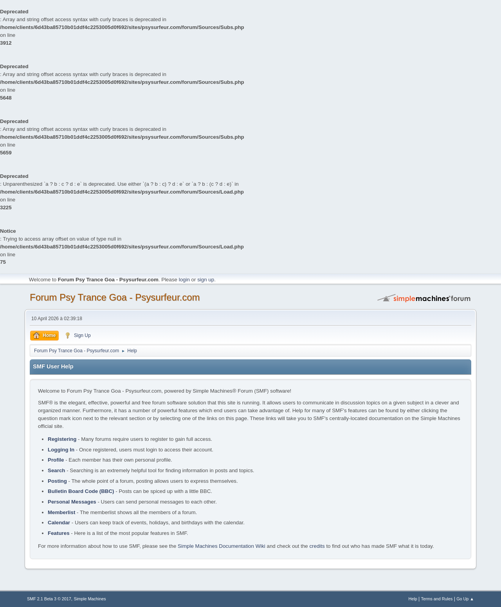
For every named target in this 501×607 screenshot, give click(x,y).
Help (413, 598)
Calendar (59, 522)
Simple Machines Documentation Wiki (221, 546)
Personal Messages (72, 502)
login (184, 280)
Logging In (61, 450)
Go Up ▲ (465, 598)
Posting (57, 481)
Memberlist (61, 512)
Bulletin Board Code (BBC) (81, 491)
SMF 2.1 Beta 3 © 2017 (49, 598)
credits (316, 546)
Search (56, 470)
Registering (62, 439)
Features (59, 533)
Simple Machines (90, 598)
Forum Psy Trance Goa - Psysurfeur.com (115, 297)
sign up (205, 280)
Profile (56, 460)
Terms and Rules (437, 598)
